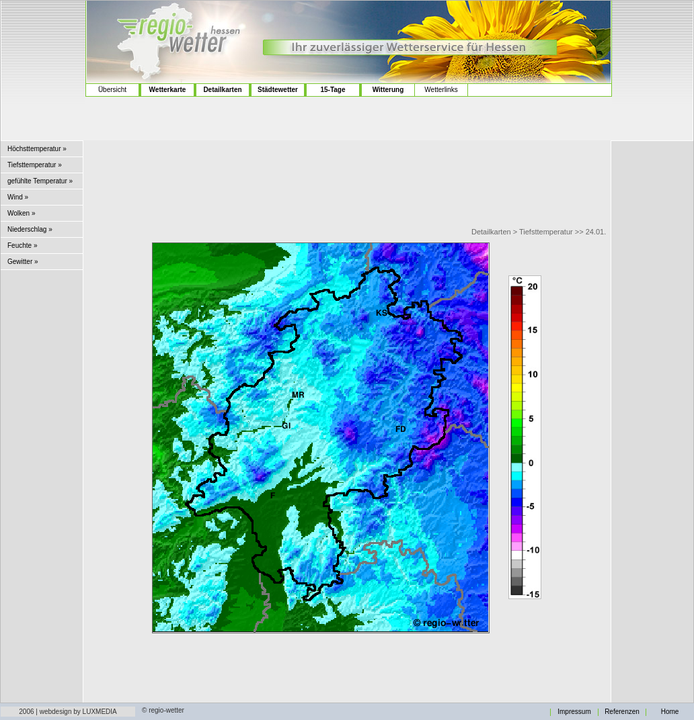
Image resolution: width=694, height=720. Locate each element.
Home (670, 712)
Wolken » (21, 213)
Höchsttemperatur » (37, 148)
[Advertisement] (43, 54)
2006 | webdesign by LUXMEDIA (67, 711)
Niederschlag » (29, 229)
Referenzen (622, 712)
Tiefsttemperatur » (34, 165)
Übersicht (112, 89)
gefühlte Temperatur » (40, 181)
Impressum (573, 712)
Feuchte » (22, 245)
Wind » (17, 197)
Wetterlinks (440, 89)
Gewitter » (22, 261)
